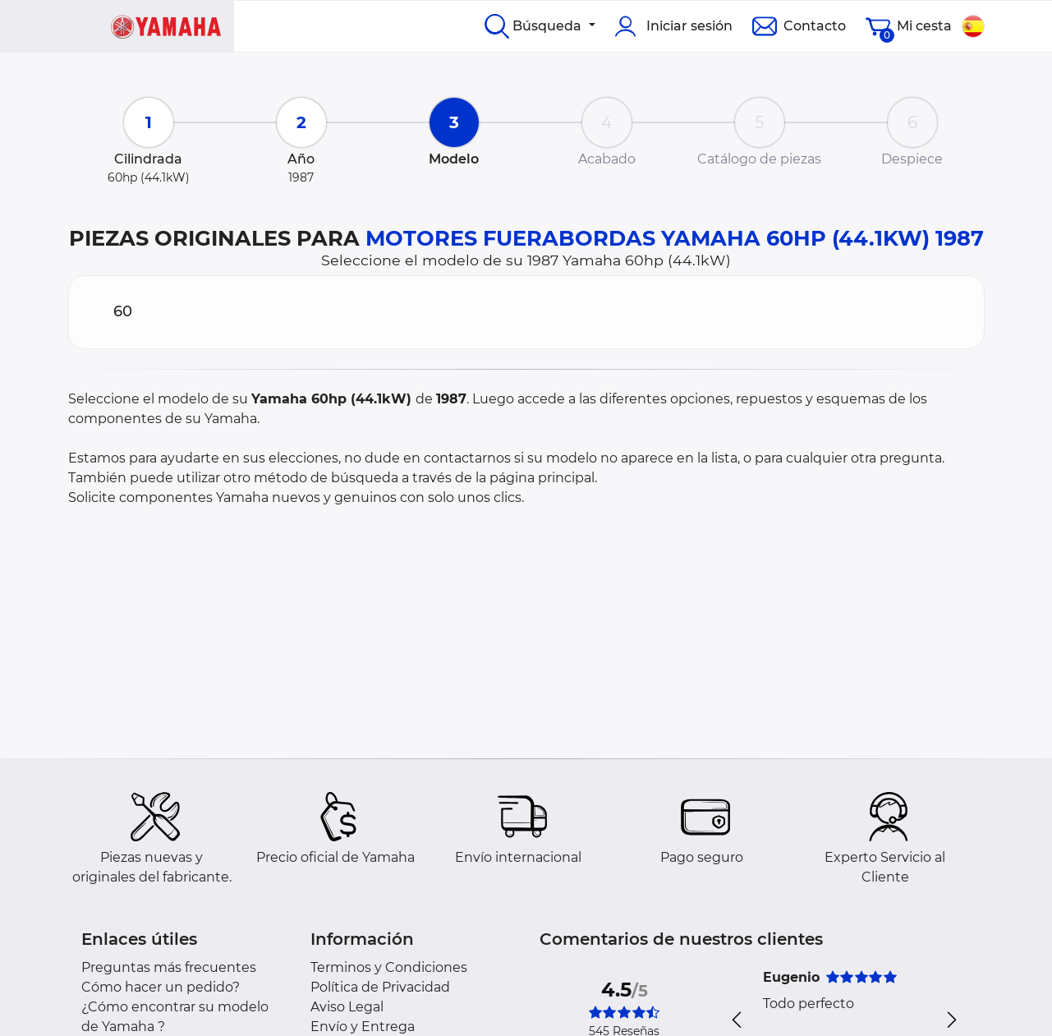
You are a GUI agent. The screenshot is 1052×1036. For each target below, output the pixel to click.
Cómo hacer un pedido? (160, 987)
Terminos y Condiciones (388, 967)
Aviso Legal (347, 1007)
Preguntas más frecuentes (168, 967)
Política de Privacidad (380, 987)
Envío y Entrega (362, 1026)
